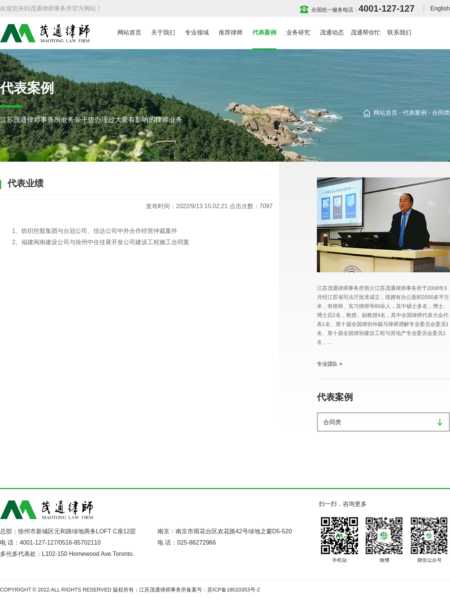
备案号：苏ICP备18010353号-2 (223, 590)
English (440, 8)
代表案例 (415, 113)
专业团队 (327, 364)
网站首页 (386, 113)
